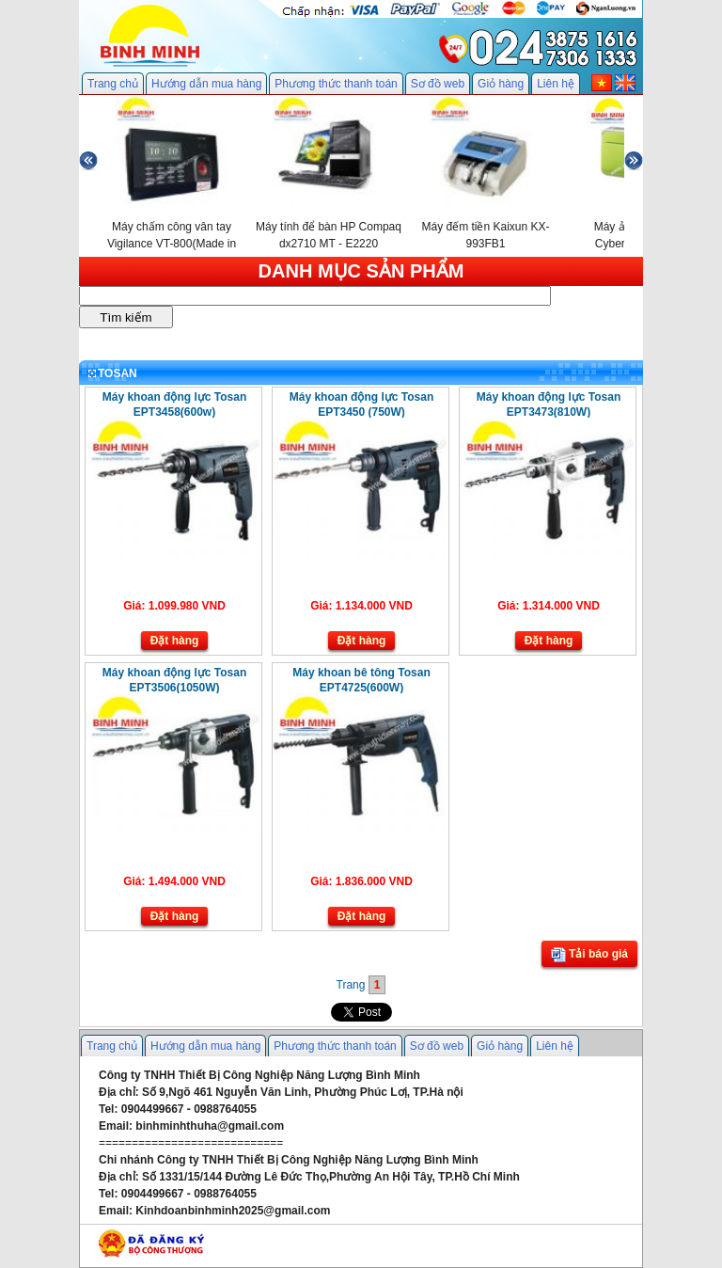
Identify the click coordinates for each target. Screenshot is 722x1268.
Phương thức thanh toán (336, 83)
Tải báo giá (589, 954)
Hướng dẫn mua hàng (206, 83)
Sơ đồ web (437, 83)
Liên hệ (555, 83)
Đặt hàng (174, 640)
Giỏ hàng (501, 83)
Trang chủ (112, 83)
